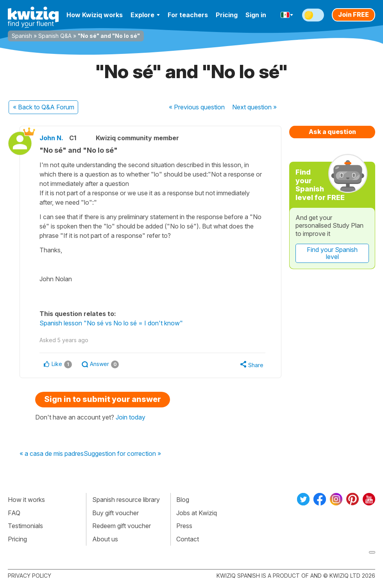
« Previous (197, 107)
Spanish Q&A (55, 35)
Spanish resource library (126, 499)
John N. (51, 138)
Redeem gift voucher (121, 526)
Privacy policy (29, 575)
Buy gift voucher (115, 513)
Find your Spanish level (332, 253)
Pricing (227, 15)
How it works (26, 499)
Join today (130, 417)
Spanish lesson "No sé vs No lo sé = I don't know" (111, 323)
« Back (43, 107)
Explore (145, 15)
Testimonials (25, 526)
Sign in (255, 15)
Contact (187, 539)
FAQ (14, 513)
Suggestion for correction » (122, 453)
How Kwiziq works (94, 15)
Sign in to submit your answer (102, 399)
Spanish (22, 35)
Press (184, 526)
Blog (182, 499)
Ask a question (332, 132)
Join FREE (353, 14)
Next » (254, 107)
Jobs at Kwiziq (196, 513)
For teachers (188, 15)
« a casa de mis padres (52, 453)
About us (105, 539)
